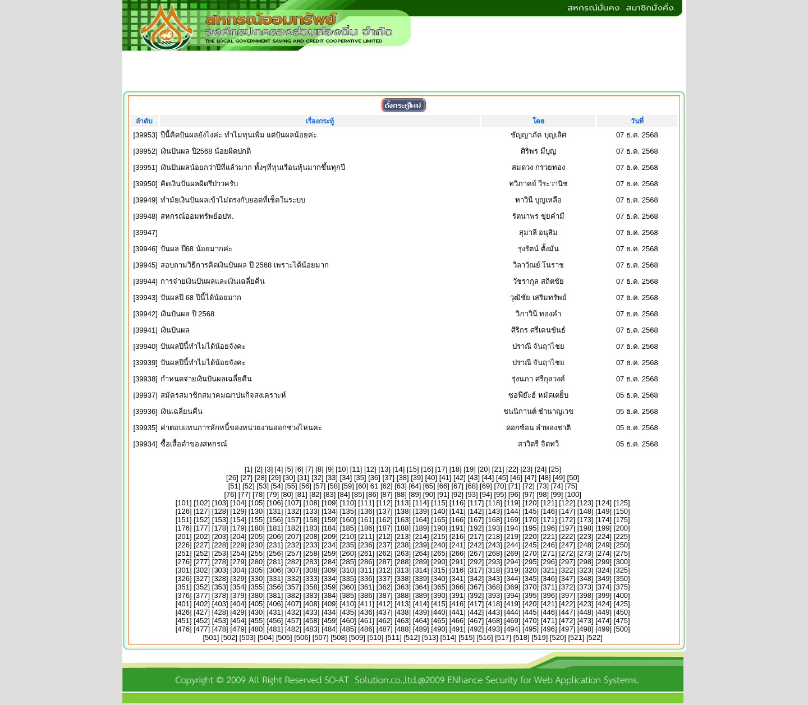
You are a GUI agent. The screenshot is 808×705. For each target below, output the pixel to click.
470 (531, 620)
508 (339, 637)
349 (604, 578)
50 (573, 477)
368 (494, 587)
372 (567, 587)
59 (348, 486)
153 (220, 519)
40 (431, 477)
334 (330, 578)
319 (512, 570)
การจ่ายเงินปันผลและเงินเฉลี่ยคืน (212, 281)
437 (384, 612)
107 (293, 503)
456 (275, 620)
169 (512, 519)
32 (318, 477)
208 (311, 536)
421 (549, 604)
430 (256, 612)
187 (384, 528)
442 (476, 612)
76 (230, 494)
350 (622, 578)
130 (256, 511)
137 (384, 511)
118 (494, 503)
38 (402, 477)
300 (622, 561)
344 (512, 578)
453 (220, 620)
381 (275, 595)
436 (366, 612)
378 (220, 595)
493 (494, 629)
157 (293, 519)
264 (421, 553)
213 (403, 536)
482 (293, 629)
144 (512, 511)
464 (421, 620)
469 (512, 620)
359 (330, 587)
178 (220, 528)
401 (183, 604)
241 (457, 545)
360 (348, 587)
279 (238, 561)
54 (277, 486)
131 (275, 511)
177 (202, 528)
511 (394, 637)
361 (366, 587)
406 (275, 604)
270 (531, 553)
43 (474, 477)
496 (549, 629)
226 (183, 545)
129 (238, 511)
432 (293, 612)
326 (183, 578)
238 (403, 545)
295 (531, 561)
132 (293, 511)
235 (348, 545)
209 (330, 536)
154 (238, 519)
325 (622, 570)
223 (585, 536)
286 (366, 561)
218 (494, 536)
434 (330, 612)
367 (476, 587)
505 (284, 637)
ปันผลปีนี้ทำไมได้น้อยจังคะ (203, 346)
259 (330, 553)
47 (530, 477)
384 (330, 595)
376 (183, 595)
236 (366, 545)
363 (403, 587)
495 (531, 629)
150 (622, 511)
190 (439, 528)
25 (555, 469)
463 (403, 620)
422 (567, 604)
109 (330, 503)
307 (293, 570)
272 (567, 553)
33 (332, 477)
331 (275, 578)
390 (439, 595)
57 (319, 486)
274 (604, 553)
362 (384, 587)
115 (439, 503)
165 (439, 519)
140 (439, 511)
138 (403, 511)
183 (311, 528)
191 (457, 528)
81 (301, 494)
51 (234, 486)
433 (311, 612)
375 (622, 587)
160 (348, 519)
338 (403, 578)
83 (329, 494)
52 (248, 486)
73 (543, 486)
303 (220, 570)
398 (585, 595)
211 (366, 536)
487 (384, 629)
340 (439, 578)
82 (315, 494)
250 (622, 545)
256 (275, 553)
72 (528, 486)
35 (360, 477)
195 (531, 528)
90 (429, 494)
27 (246, 477)
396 (549, 595)
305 (256, 570)
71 (514, 486)
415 (439, 604)
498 (585, 629)
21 (498, 469)
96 (514, 494)
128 (220, 511)
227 (202, 545)
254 (238, 553)
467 (476, 620)
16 (427, 469)
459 (330, 620)
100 (573, 494)
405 (256, 604)
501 (211, 637)
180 (256, 528)
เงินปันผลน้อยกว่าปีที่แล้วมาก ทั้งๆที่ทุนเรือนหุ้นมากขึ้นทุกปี (252, 167)
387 (384, 595)
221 (549, 536)
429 (238, 612)
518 (521, 637)
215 (439, 536)
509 (357, 637)
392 (476, 595)
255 (256, 553)
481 (275, 629)
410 (348, 604)
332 (293, 578)
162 (384, 519)
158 (311, 519)
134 (330, 511)
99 (557, 494)
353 (220, 587)
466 (457, 620)
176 (183, 528)
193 (494, 528)
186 (366, 528)
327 (202, 578)
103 (220, 503)
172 (567, 519)
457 (293, 620)
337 (384, 578)
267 (476, 553)
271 (549, 553)
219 (512, 536)
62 (387, 486)
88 (401, 494)
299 (604, 561)
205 (256, 536)
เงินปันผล (175, 330)
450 (622, 612)
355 (256, 587)
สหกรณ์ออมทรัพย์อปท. (197, 216)
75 (571, 486)
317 (476, 570)
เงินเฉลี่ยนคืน (181, 411)
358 (311, 587)
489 (421, 629)
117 (476, 503)
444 (512, 612)
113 (403, 503)
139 (421, 511)
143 (494, 511)
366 (457, 587)
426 (183, 612)
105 (256, 503)
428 (220, 612)
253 (220, 553)
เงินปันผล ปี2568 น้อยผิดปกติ (205, 151)
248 (585, 545)
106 (275, 503)
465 (439, 620)
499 (604, 629)
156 (275, 519)
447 (567, 612)
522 (595, 637)
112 (384, 503)
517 (503, 637)
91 (443, 494)
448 (585, 612)
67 (457, 486)
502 (229, 637)
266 (457, 553)
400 (622, 595)
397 (567, 595)
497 (567, 629)
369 (512, 587)
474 (604, 620)
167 (476, 519)
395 (531, 595)
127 (202, 511)
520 (558, 637)
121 (549, 503)
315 (439, 570)
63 (401, 486)
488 (403, 629)
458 (311, 620)
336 (366, 578)
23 (526, 469)
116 (457, 503)
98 (543, 494)
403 (220, 604)
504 (266, 637)
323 (585, 570)
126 (183, 511)
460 (348, 620)
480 (256, 629)
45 (502, 477)
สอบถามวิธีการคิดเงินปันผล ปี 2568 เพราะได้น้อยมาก (244, 265)
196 (549, 528)
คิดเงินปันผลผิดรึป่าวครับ (199, 183)
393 (494, 595)
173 (585, 519)
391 (457, 595)
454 (238, 620)
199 (604, 528)
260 (348, 553)
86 (372, 494)
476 (183, 629)
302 (202, 570)
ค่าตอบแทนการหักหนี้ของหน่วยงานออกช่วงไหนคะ (241, 427)
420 (531, 604)
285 (348, 561)
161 (366, 519)
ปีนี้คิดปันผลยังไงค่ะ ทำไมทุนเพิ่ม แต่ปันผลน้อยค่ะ (238, 135)
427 (202, 612)
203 (220, 536)
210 (348, 536)
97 (528, 494)
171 (549, 519)
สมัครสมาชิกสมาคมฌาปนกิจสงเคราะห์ (223, 395)
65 (429, 486)
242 (476, 545)
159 (330, 519)
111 (366, 503)
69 (486, 486)
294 (512, 561)
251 (183, 553)
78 (259, 494)
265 (439, 553)
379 (238, 595)
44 (488, 477)
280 (256, 561)
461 (366, 620)
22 (512, 469)
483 (311, 629)
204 (238, 536)
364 (421, 587)
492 (476, 629)
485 (348, 629)
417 (476, 604)
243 (494, 545)
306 (275, 570)
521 (576, 637)
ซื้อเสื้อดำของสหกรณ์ (193, 444)
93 (471, 494)
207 (293, 536)
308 (311, 570)
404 (238, 604)
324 (604, 570)
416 (457, 604)
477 (202, 629)
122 (567, 503)
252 (202, 553)
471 (549, 620)
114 (421, 503)
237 (384, 545)
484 (330, 629)
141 (457, 511)
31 (303, 477)
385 (348, 595)
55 (291, 486)
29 (275, 477)
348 (585, 578)
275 (622, 553)
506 (302, 637)
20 (484, 469)
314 (421, 570)
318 (494, 570)
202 (202, 536)
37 (388, 477)
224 (604, 536)
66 (443, 486)
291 (457, 561)
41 (445, 477)
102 (202, 503)
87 (387, 494)
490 (439, 629)
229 (238, 545)
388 (403, 595)
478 (220, 629)
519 (540, 637)
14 (398, 469)
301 (183, 570)
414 (421, 604)
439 (421, 612)
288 (403, 561)
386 (366, 595)
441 (457, 612)
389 (421, 595)
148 (585, 511)
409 (330, 604)
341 (457, 578)
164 (421, 519)
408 (311, 604)
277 (202, 561)
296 (549, 561)
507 (320, 637)
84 (344, 494)
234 (330, 545)
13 (384, 469)
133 (311, 511)
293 (494, 561)
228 (220, 545)
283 (311, 561)
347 (567, 578)
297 (567, 561)
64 (415, 486)
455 (256, 620)
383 (311, 595)
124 (604, 503)
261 (366, 553)
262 (384, 553)
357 (293, 587)
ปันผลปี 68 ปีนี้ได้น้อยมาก (200, 297)
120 (531, 503)
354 (238, 587)
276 (183, 561)
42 (459, 477)
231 (275, 545)
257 (293, 553)
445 (531, 612)
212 (384, 536)
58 (334, 486)
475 (622, 620)
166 (457, 519)
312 (384, 570)
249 (604, 545)
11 (356, 469)
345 (531, 578)
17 (441, 469)
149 (604, 511)
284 (330, 561)
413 (403, 604)
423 (585, 604)
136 (366, 511)
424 (604, 604)
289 (421, 561)
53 (263, 486)
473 (585, 620)
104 (238, 503)
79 (273, 494)
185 (348, 528)
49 (559, 477)
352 (202, 587)
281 (275, 561)
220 (531, 536)
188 (403, 528)
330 (256, 578)
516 (485, 637)
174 (604, 519)
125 (622, 503)
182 (293, 528)
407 (293, 604)
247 (567, 545)
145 (531, 511)
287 (384, 561)
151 (183, 519)
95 (500, 494)
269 (512, 553)
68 (471, 486)
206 (275, 536)
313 (403, 570)
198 (585, 528)
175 (622, 519)
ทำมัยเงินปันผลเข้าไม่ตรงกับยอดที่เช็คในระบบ (232, 200)
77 (244, 494)
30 (289, 477)
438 (403, 612)
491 (457, 629)
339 (421, 578)
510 (375, 637)
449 (604, 612)
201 (183, 536)
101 (183, 503)
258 (311, 553)
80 (287, 494)
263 (403, 553)
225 (622, 536)
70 (500, 486)
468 (494, 620)
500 (622, 629)
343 (494, 578)
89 (415, 494)
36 (374, 477)
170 (531, 519)
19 (470, 469)
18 (455, 469)
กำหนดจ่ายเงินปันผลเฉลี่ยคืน (206, 379)
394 (512, 595)
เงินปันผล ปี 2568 (187, 314)
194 (512, 528)
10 (342, 469)
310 (348, 570)
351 (183, 587)
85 (358, 494)
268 (494, 553)
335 (348, 578)
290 (439, 561)
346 (549, 578)
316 (457, 570)
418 (494, 604)
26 (232, 477)
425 (622, 604)
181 (275, 528)
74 (557, 486)
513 (430, 637)
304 (238, 570)
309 (330, 570)
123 (585, 503)
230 (256, 545)
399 (604, 595)
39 (417, 477)
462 (384, 620)
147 (567, 511)
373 (585, 587)
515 (467, 637)
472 (567, 620)
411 (366, 604)
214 (421, 536)
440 (439, 612)
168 (494, 519)
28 (260, 477)
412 (384, 604)
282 (293, 561)
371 (549, 587)
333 (311, 578)
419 (512, 604)
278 (220, 561)
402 (202, 604)
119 (512, 503)
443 (494, 612)
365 (439, 587)
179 (238, 528)
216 (457, 536)
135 (348, 511)
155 (256, 519)
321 (549, 570)
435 (348, 612)
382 (293, 595)
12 (370, 469)
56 (305, 486)
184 (330, 528)
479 (238, 629)
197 (567, 528)
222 (567, 536)
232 (293, 545)
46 (516, 477)
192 (476, 528)
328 (220, 578)
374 (604, 587)
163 (403, 519)
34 (346, 477)
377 (202, 595)
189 (421, 528)
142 (476, 511)
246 (549, 545)
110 (348, 503)
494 (512, 629)
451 (183, 620)
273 (585, 553)
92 (457, 494)
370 (531, 587)
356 (275, 587)
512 (412, 637)
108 (311, 503)
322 (567, 570)
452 (202, 620)
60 (362, 486)
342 (476, 578)
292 (476, 561)
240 (439, 545)
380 (256, 595)
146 (549, 511)
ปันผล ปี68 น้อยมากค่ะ (196, 249)
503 (247, 637)
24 (540, 469)
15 (413, 469)
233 (311, 545)
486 (366, 629)
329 (238, 578)
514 (448, 637)
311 (366, 570)
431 (275, 612)
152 (202, 519)
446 (549, 612)
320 (531, 570)
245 (531, 545)
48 (545, 477)
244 (512, 545)
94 (486, 494)
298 (585, 561)
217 (476, 536)
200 (622, 528)
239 (421, 545)
